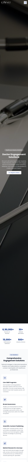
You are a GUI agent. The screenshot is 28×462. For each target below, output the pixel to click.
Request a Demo (14, 172)
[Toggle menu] (25, 2)
